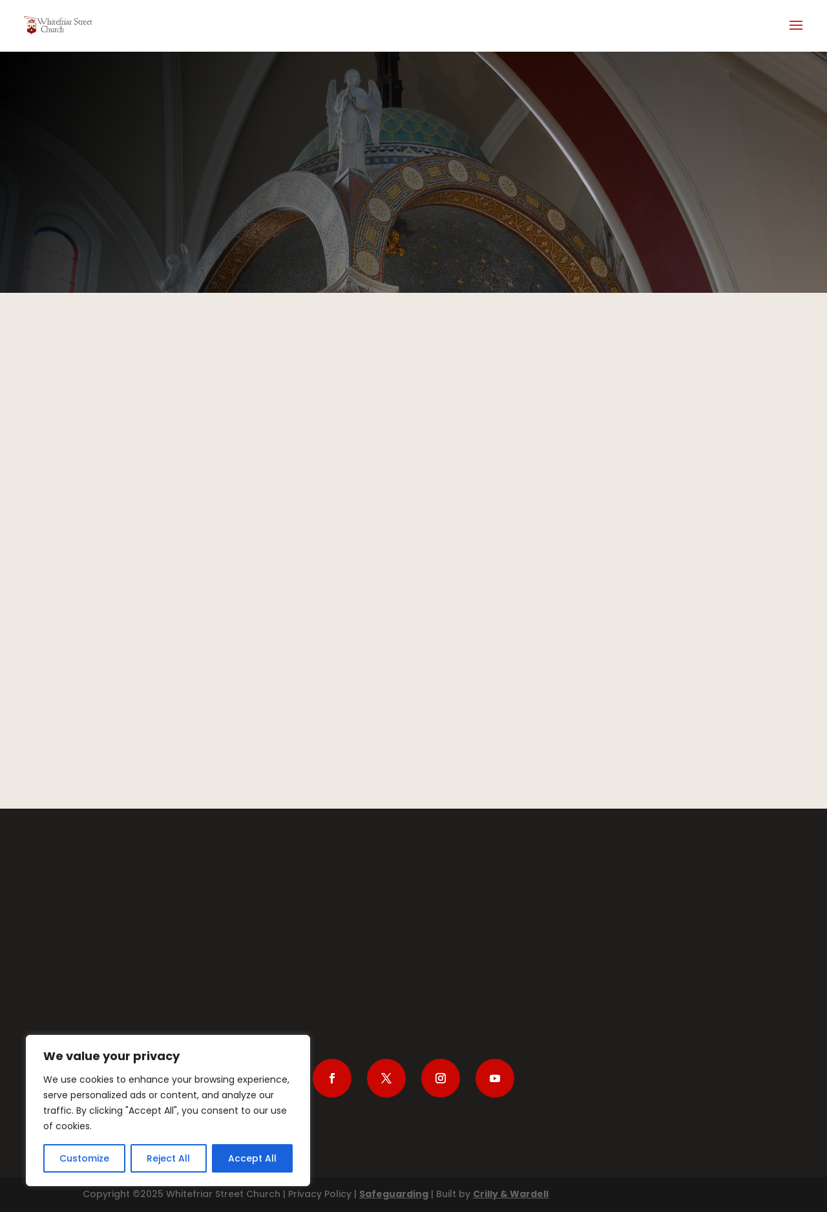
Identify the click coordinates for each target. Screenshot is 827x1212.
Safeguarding (393, 1193)
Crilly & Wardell (511, 1193)
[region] (168, 1110)
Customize (84, 1158)
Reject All (168, 1158)
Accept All (252, 1158)
